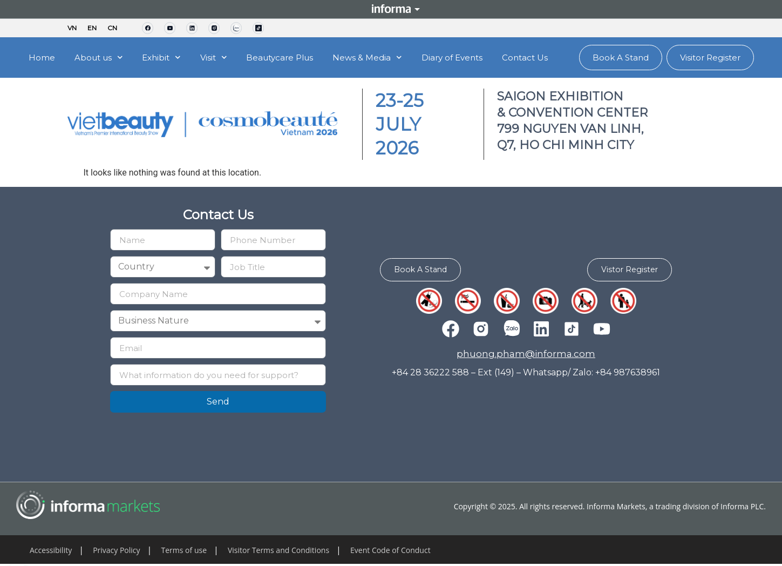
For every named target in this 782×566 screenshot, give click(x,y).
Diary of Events (451, 57)
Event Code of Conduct (390, 550)
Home (42, 57)
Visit (213, 57)
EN (92, 28)
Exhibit (161, 57)
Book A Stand (621, 57)
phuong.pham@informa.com (526, 354)
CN (112, 28)
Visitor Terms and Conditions (278, 550)
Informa (391, 9)
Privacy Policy (116, 550)
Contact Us (525, 57)
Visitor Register (710, 57)
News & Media (367, 57)
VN (72, 28)
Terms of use (184, 550)
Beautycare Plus (279, 57)
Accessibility (51, 550)
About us (98, 57)
